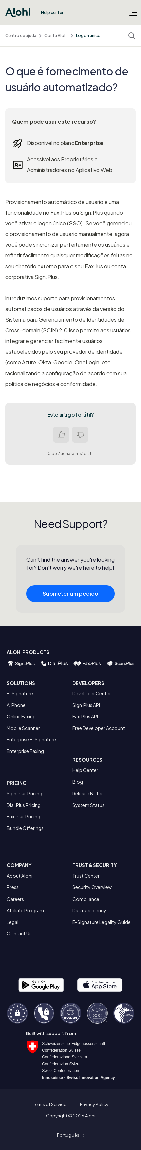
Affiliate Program (25, 910)
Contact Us (19, 933)
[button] (70, 1135)
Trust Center (86, 876)
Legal (12, 922)
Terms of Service (49, 1104)
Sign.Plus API (86, 705)
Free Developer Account (98, 728)
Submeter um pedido (70, 596)
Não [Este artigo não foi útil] (80, 435)
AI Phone (16, 705)
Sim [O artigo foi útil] (61, 435)
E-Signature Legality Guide (101, 922)
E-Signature (20, 693)
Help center (52, 12)
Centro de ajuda (20, 35)
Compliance (85, 899)
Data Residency (89, 910)
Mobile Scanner (23, 728)
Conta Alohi (56, 35)
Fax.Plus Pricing (23, 816)
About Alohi (19, 876)
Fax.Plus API (85, 716)
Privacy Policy (94, 1104)
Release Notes (88, 793)
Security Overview (92, 887)
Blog (77, 782)
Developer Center (91, 693)
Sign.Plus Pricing (24, 793)
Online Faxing (21, 716)
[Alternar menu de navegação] (133, 12)
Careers (15, 899)
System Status (88, 805)
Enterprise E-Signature (31, 739)
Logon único (88, 35)
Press (13, 887)
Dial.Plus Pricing (24, 805)
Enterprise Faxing (25, 751)
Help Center (85, 770)
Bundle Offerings (25, 828)
